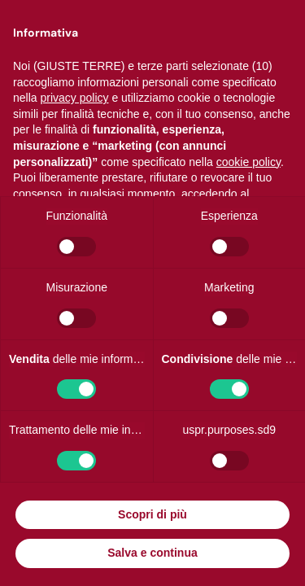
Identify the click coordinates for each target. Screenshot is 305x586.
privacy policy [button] (74, 97)
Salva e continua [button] (152, 552)
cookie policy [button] (248, 161)
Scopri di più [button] (152, 514)
